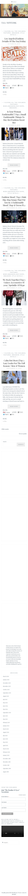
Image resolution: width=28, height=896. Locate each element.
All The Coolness (18, 31)
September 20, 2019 (14, 208)
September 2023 (7, 712)
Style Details (13, 193)
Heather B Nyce (14, 9)
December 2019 (6, 758)
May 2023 (5, 719)
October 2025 (6, 689)
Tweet (8, 85)
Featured (7, 33)
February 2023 (6, 722)
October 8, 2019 (14, 44)
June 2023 (5, 716)
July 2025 (5, 699)
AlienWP (14, 894)
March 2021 (6, 729)
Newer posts (23, 434)
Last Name (3, 807)
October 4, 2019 (14, 125)
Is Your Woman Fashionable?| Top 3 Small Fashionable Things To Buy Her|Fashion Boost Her (14, 117)
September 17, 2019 (14, 288)
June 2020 (5, 739)
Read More (15, 165)
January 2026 (6, 679)
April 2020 (5, 745)
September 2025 (7, 693)
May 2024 (5, 709)
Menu (15, 1)
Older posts (5, 429)
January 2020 (6, 755)
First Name (3, 802)
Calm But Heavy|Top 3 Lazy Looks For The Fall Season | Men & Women (14, 363)
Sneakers (15, 33)
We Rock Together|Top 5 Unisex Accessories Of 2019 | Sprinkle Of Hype (14, 282)
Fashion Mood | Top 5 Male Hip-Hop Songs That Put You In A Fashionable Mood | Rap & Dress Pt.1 (14, 201)
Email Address (5, 796)
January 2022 (6, 725)
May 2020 (5, 742)
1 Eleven (7, 31)
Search (4, 441)
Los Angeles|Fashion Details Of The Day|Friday (14, 40)
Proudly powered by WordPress (9, 892)
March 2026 (6, 676)
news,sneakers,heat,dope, (13, 106)
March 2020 (6, 748)
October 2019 (6, 765)
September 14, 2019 (14, 368)
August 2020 (6, 732)
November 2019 (6, 762)
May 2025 (5, 702)
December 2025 (7, 683)
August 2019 (6, 771)
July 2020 (5, 735)
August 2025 (6, 696)
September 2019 (7, 768)
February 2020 (6, 752)
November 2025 (7, 686)
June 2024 (5, 706)
